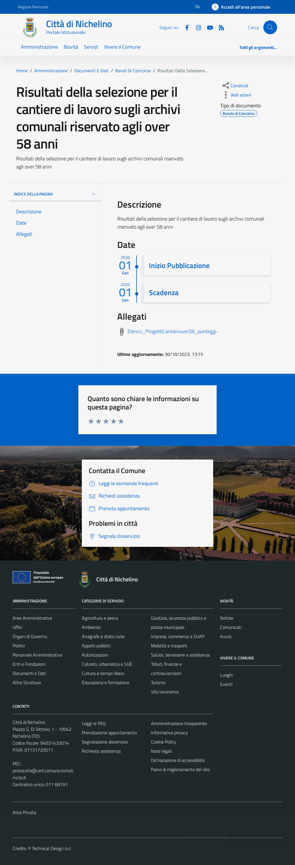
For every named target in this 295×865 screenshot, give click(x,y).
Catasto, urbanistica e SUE (107, 664)
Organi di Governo (30, 636)
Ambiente (91, 627)
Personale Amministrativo (37, 654)
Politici (19, 645)
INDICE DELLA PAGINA (55, 194)
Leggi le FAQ (94, 723)
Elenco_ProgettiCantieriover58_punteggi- (173, 331)
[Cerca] (270, 27)
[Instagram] (196, 27)
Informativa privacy (169, 732)
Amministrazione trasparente (179, 723)
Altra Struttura (27, 682)
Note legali (161, 751)
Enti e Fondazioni (29, 664)
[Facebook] (184, 27)
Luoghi (226, 674)
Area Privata (24, 812)
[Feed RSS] (219, 27)
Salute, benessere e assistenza (180, 654)
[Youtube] (207, 27)
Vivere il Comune (122, 47)
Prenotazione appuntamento (109, 732)
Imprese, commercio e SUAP (178, 636)
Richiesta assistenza (101, 751)
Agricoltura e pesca (100, 617)
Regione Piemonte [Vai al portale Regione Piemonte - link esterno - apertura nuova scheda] (33, 7)
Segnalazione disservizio (105, 741)
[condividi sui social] (234, 85)
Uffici (17, 627)
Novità (71, 47)
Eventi (226, 684)
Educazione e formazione (105, 682)
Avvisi (225, 636)
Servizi (91, 47)
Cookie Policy (163, 741)
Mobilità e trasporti (169, 645)
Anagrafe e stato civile (103, 636)
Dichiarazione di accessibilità (178, 760)
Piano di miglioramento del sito (180, 769)
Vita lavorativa (165, 691)
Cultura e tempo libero (103, 673)
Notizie (226, 617)
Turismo (158, 682)
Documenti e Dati (29, 673)
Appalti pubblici (96, 645)
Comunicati (230, 627)
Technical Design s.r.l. (52, 848)
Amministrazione (39, 47)
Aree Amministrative (32, 617)
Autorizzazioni (95, 654)
